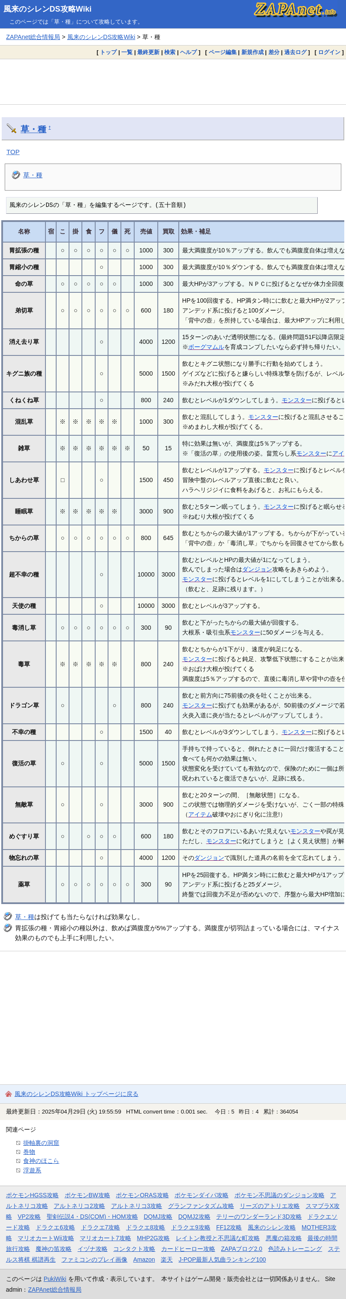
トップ (108, 52)
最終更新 (148, 52)
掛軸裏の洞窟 (41, 1142)
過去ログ (295, 52)
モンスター (297, 400)
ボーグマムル (206, 346)
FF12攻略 (229, 1227)
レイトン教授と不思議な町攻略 (218, 1238)
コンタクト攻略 (134, 1248)
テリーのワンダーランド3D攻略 (259, 1216)
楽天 (167, 1259)
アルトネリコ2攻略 (79, 1205)
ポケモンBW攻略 (87, 1195)
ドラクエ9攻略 (191, 1227)
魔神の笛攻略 (54, 1248)
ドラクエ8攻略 (145, 1227)
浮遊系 (32, 1170)
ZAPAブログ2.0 (241, 1248)
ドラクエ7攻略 (100, 1227)
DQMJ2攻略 (194, 1216)
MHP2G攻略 (153, 1238)
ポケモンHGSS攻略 (32, 1195)
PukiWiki (55, 1278)
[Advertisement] (173, 81)
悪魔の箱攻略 (284, 1238)
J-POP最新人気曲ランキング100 (222, 1259)
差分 (274, 52)
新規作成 (252, 52)
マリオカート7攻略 (105, 1238)
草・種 (33, 129)
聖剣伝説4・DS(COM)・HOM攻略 (92, 1216)
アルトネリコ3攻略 (136, 1205)
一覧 (126, 52)
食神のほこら (41, 1160)
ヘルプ (188, 52)
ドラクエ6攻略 (55, 1227)
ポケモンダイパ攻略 (202, 1195)
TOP (13, 151)
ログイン (329, 52)
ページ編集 (223, 52)
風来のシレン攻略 (272, 1227)
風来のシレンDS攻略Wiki (47, 9)
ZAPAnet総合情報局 (33, 36)
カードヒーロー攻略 (188, 1248)
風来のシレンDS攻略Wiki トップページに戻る (76, 1093)
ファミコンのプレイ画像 (94, 1259)
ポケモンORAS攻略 (142, 1195)
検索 (169, 52)
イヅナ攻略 (93, 1248)
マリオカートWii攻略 (46, 1238)
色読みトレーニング (295, 1248)
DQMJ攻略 (158, 1216)
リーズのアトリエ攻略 (270, 1205)
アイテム (200, 814)
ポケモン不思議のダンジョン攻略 (280, 1195)
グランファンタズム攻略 (201, 1205)
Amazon (144, 1259)
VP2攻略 (29, 1216)
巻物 (29, 1151)
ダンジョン (257, 569)
